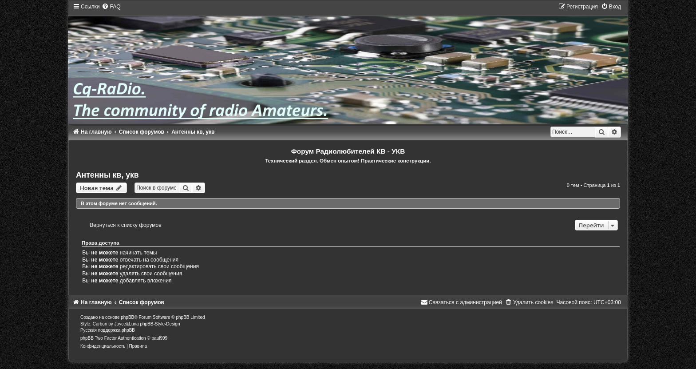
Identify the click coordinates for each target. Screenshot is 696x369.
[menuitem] (111, 7)
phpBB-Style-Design (160, 323)
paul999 (160, 338)
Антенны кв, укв (107, 175)
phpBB (127, 317)
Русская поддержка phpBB (107, 330)
